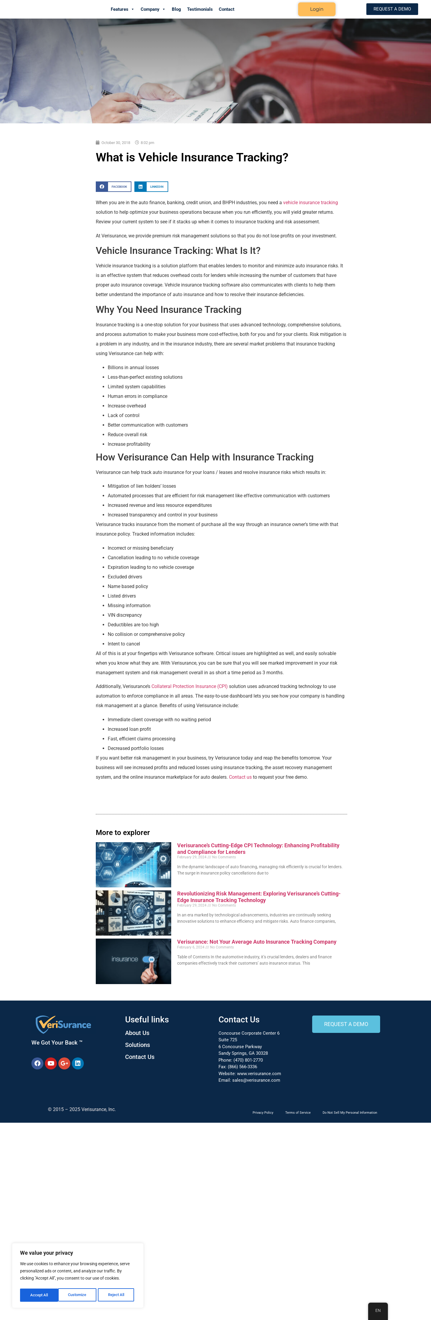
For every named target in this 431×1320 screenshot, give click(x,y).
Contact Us (139, 1056)
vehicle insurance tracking (310, 202)
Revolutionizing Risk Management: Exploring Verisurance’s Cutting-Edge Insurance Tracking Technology (259, 896)
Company (153, 9)
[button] (113, 186)
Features (123, 9)
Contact (226, 9)
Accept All (117, 1295)
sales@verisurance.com (256, 1080)
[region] (78, 1276)
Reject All (78, 1295)
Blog (176, 9)
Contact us (240, 777)
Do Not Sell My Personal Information (350, 1113)
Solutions (137, 1044)
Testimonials (200, 9)
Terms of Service (298, 1113)
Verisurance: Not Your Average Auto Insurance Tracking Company (256, 942)
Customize (39, 1295)
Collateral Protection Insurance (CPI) (189, 686)
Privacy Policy (263, 1113)
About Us (137, 1032)
